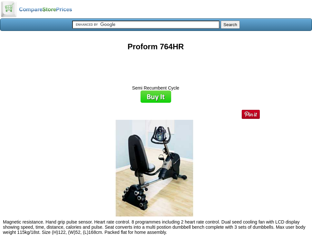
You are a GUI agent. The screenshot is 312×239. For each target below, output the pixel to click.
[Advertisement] (155, 65)
